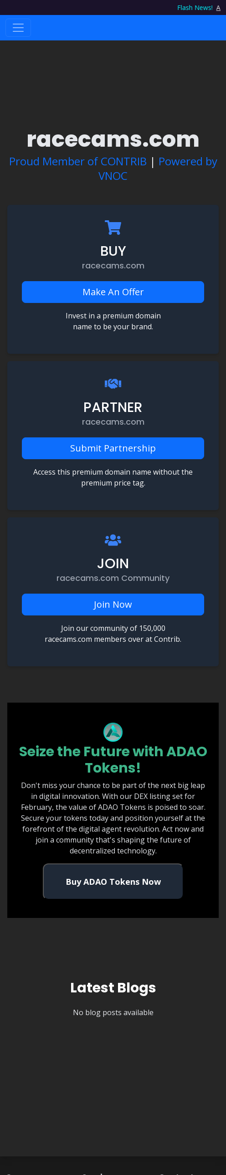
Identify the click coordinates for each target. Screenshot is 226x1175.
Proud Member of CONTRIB (78, 161)
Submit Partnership (113, 448)
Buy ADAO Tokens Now (113, 881)
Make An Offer (113, 292)
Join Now (113, 604)
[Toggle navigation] (18, 28)
